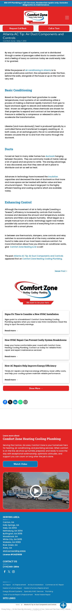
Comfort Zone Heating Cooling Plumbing (42, 258)
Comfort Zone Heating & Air (23, 247)
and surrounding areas (14, 551)
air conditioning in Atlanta (38, 70)
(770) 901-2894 (11, 566)
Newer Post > (61, 271)
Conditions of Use (38, 609)
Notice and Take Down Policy (55, 609)
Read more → (11, 330)
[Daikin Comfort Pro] (36, 419)
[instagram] (13, 572)
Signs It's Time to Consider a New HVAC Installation (32, 314)
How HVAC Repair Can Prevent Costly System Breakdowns (36, 339)
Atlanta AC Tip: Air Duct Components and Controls (38, 256)
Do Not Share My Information (22, 609)
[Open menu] (67, 17)
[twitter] (9, 572)
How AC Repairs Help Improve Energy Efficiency (30, 365)
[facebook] (5, 572)
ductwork (50, 156)
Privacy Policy (5, 609)
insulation (53, 176)
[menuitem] (8, 585)
